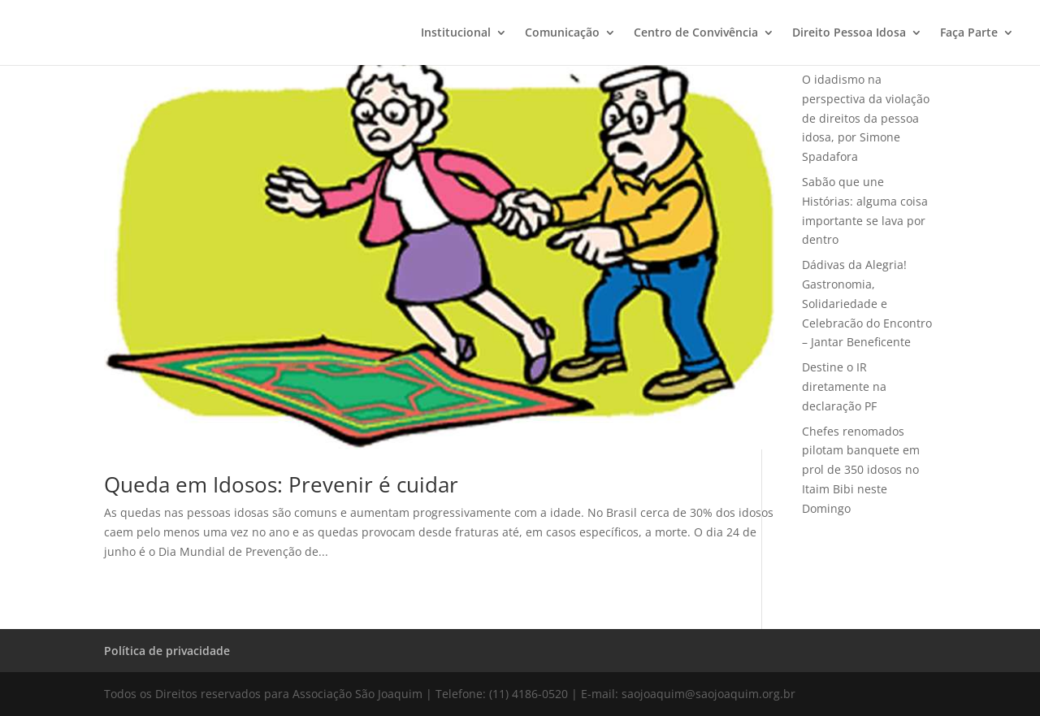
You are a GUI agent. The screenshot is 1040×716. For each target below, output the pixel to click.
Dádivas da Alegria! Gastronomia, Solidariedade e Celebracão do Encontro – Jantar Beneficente (867, 303)
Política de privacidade (167, 650)
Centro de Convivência (696, 33)
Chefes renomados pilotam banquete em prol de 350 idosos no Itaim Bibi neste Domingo (861, 469)
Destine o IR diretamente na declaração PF (844, 386)
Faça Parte (969, 33)
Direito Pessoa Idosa (849, 33)
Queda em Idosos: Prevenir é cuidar (281, 484)
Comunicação (562, 33)
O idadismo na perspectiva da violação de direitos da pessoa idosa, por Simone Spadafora (866, 118)
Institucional (456, 33)
